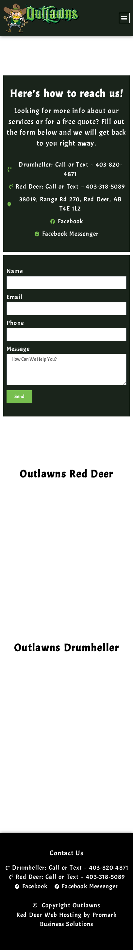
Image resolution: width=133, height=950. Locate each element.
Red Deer (29, 915)
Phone (15, 323)
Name (15, 271)
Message (18, 349)
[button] (124, 18)
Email (15, 297)
